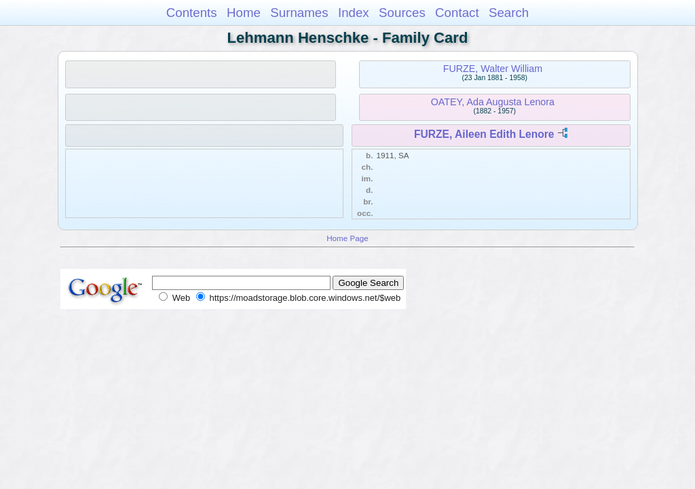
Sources (402, 12)
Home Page (347, 238)
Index (353, 12)
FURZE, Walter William (492, 68)
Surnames (299, 12)
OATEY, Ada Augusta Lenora (493, 101)
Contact (457, 12)
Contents (191, 12)
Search (509, 12)
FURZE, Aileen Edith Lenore (484, 134)
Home (244, 12)
